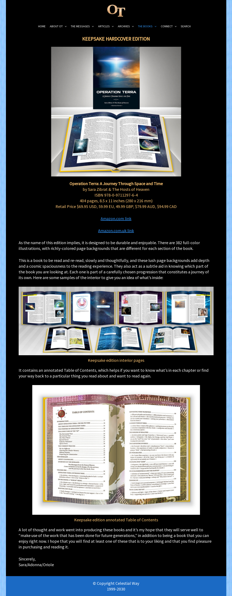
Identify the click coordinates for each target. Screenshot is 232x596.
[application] (65, 26)
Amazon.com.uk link (116, 230)
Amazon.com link (116, 218)
